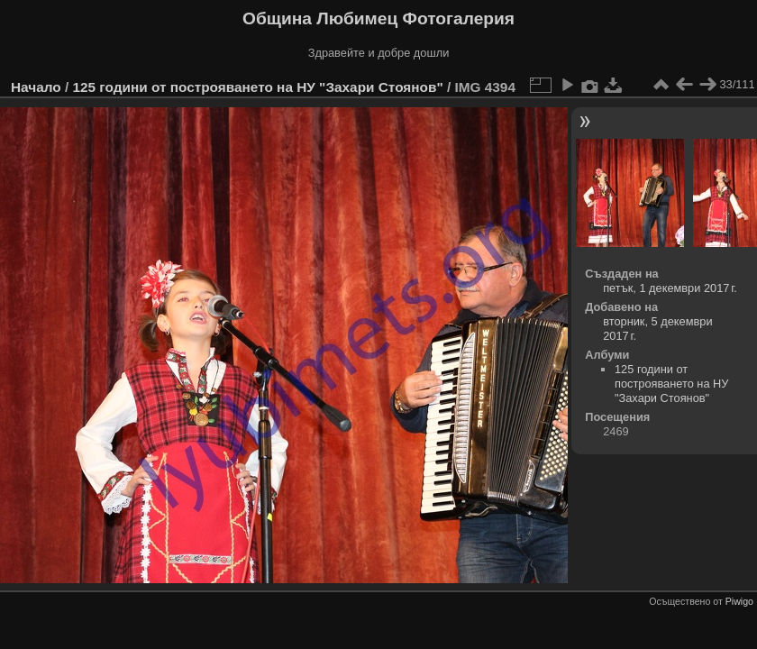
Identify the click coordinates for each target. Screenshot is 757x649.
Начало (36, 87)
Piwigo (739, 601)
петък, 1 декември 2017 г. (670, 288)
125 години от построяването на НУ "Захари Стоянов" (257, 87)
